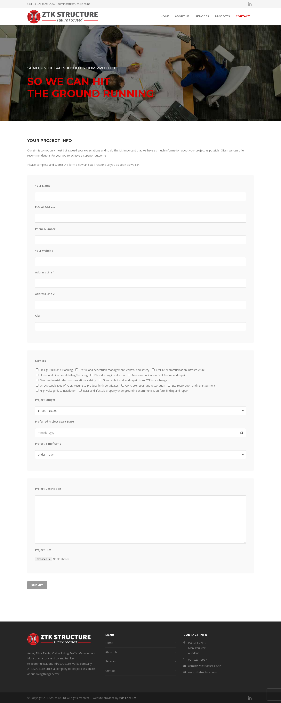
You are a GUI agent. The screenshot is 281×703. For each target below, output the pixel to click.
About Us (182, 16)
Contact (243, 16)
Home (165, 16)
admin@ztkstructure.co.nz (74, 4)
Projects (222, 16)
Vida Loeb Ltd (127, 698)
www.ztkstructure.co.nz (202, 672)
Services (202, 16)
